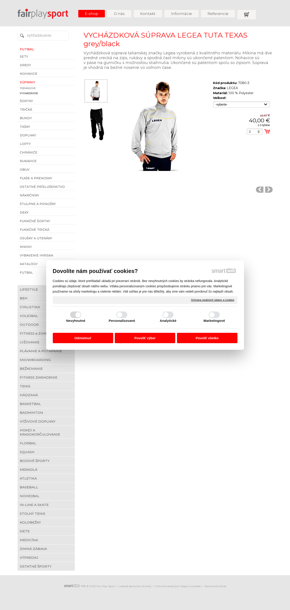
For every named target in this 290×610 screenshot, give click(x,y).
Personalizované (122, 320)
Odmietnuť (82, 338)
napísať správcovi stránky (135, 586)
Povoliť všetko (207, 338)
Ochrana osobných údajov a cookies (212, 299)
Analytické (168, 320)
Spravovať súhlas (215, 586)
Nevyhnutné (75, 320)
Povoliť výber (144, 338)
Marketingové (214, 320)
